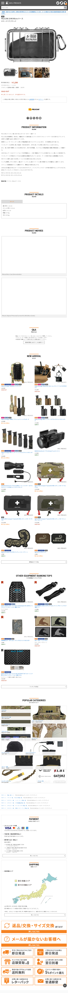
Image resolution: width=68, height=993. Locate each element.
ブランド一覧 (10, 797)
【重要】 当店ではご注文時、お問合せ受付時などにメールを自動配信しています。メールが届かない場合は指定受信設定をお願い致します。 (33, 12)
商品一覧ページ (10, 795)
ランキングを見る (34, 686)
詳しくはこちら (34, 855)
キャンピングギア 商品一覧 (21, 805)
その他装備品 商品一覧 (20, 803)
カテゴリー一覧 (10, 800)
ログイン (41, 99)
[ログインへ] (61, 3)
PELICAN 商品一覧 (18, 797)
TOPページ (3, 795)
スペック (12, 201)
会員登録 (31, 99)
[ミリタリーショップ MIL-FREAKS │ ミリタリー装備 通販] (13, 3)
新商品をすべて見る (34, 562)
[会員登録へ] (57, 3)
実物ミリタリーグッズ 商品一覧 (22, 808)
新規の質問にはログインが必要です (34, 342)
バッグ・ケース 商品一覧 (20, 800)
